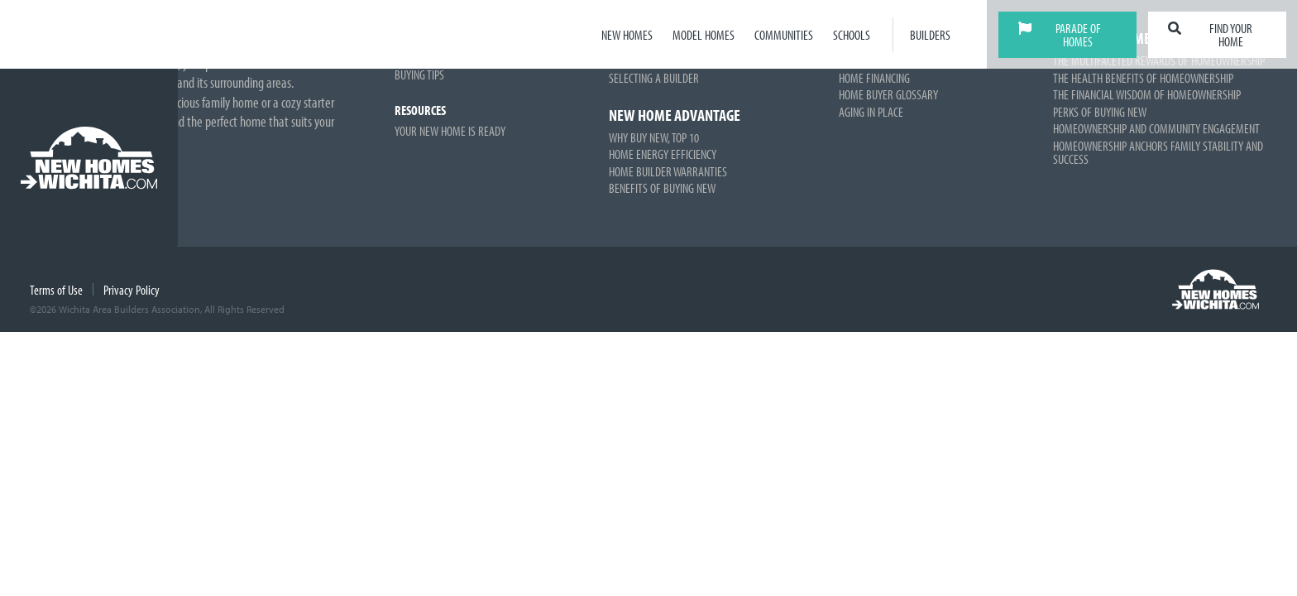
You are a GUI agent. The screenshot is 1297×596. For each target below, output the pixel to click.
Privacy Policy (131, 289)
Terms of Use (56, 289)
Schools (851, 34)
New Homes (627, 34)
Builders (930, 34)
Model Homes (703, 34)
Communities (783, 34)
